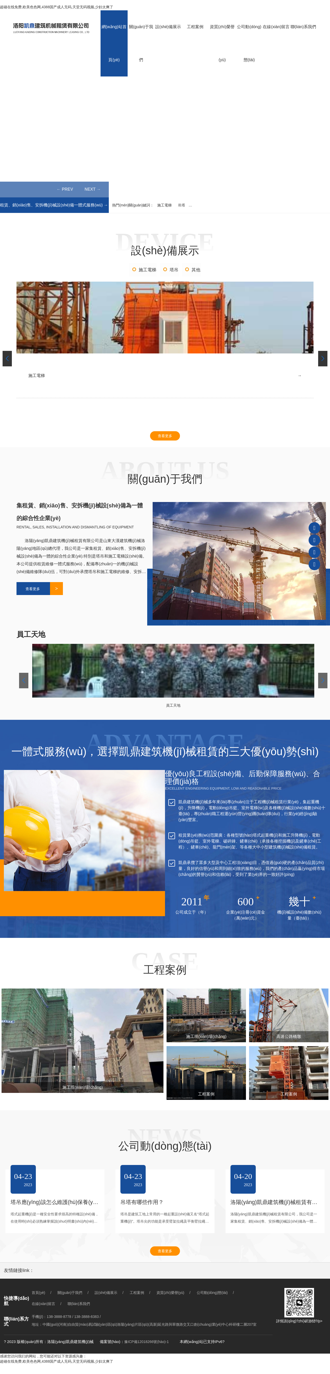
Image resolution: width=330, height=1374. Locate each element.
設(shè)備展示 (168, 27)
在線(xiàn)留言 (276, 27)
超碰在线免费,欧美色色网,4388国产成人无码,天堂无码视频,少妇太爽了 (56, 7)
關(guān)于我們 (141, 43)
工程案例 (195, 27)
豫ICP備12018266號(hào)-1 (146, 1351)
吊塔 (181, 205)
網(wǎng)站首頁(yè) (114, 43)
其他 (197, 270)
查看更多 (165, 440)
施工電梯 (164, 205)
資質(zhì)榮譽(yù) (222, 43)
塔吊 (174, 270)
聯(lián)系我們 (303, 27)
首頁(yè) (38, 1302)
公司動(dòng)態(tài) (249, 43)
